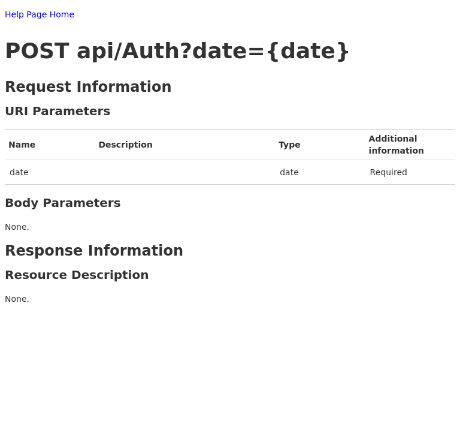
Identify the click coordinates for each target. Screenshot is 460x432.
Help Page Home (39, 14)
